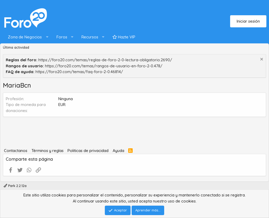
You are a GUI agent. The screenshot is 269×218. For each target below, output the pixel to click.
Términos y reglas (48, 150)
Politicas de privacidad (88, 150)
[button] (27, 37)
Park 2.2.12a (15, 186)
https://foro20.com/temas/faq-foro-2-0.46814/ (79, 71)
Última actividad (16, 47)
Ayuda (118, 150)
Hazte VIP (123, 36)
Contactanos (15, 150)
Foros (61, 36)
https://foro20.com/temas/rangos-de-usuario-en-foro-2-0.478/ (103, 65)
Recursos (89, 36)
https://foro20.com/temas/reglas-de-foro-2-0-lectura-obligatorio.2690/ (105, 59)
